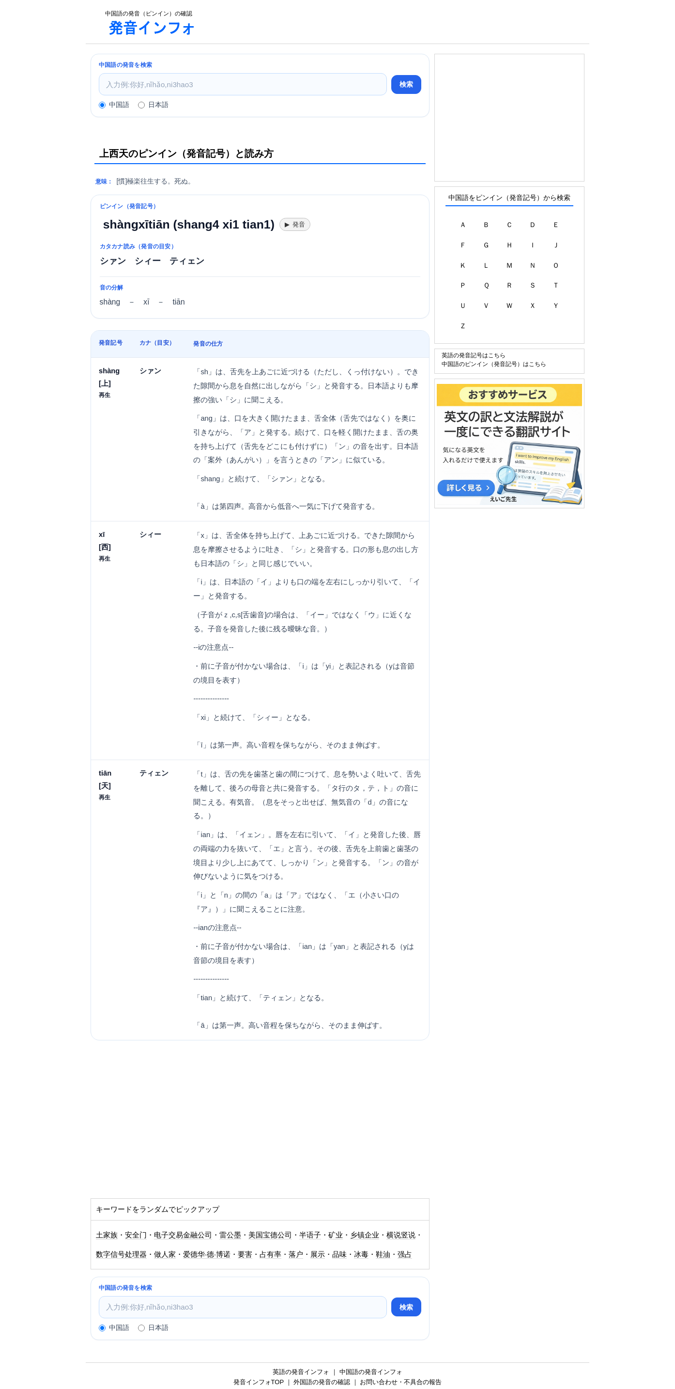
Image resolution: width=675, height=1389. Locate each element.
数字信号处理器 (121, 1254)
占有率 (270, 1254)
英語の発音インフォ (301, 1371)
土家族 (107, 1235)
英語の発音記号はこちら (474, 355)
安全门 (136, 1235)
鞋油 (383, 1254)
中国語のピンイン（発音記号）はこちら (494, 364)
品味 (339, 1254)
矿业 (335, 1235)
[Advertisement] (397, 22)
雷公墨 (230, 1235)
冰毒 (361, 1254)
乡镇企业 (364, 1235)
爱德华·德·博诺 (206, 1254)
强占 (405, 1254)
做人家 (165, 1254)
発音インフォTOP (258, 1382)
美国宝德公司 (270, 1235)
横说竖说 (400, 1235)
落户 (296, 1254)
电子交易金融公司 (183, 1235)
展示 (317, 1254)
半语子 (310, 1235)
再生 (104, 395)
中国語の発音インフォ (370, 1371)
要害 (245, 1254)
